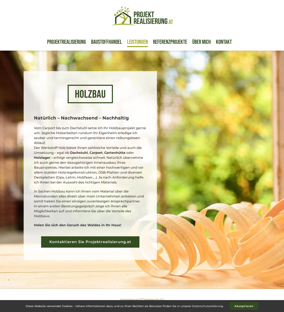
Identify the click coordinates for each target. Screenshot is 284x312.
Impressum (130, 300)
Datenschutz (153, 300)
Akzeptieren (244, 306)
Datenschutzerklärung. (208, 306)
